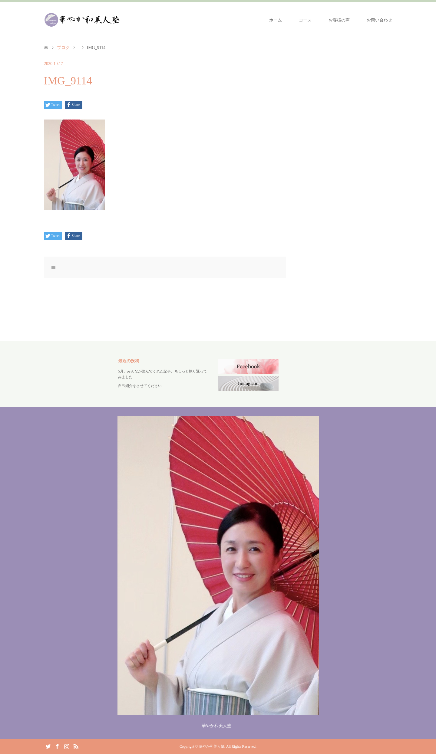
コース (305, 20)
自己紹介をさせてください (140, 386)
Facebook (57, 745)
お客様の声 (339, 20)
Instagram (66, 745)
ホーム (275, 20)
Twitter (48, 745)
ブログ (63, 47)
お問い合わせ (379, 20)
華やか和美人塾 (211, 746)
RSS (75, 745)
